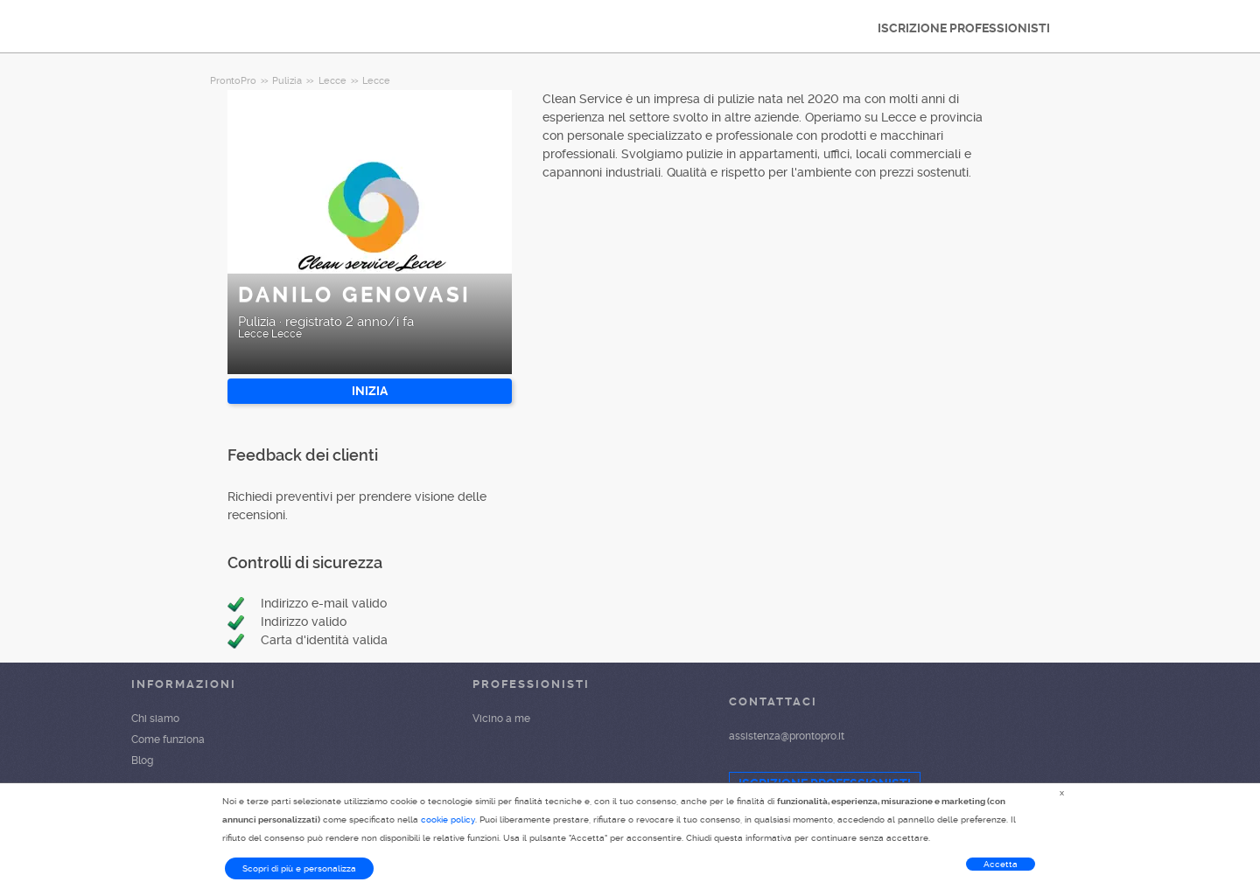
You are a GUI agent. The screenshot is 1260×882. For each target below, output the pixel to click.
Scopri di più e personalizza (299, 868)
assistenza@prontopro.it (786, 736)
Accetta (1001, 864)
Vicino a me (501, 718)
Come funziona (168, 739)
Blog (142, 760)
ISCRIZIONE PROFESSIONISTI (964, 28)
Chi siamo (155, 718)
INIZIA (370, 391)
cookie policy (448, 819)
